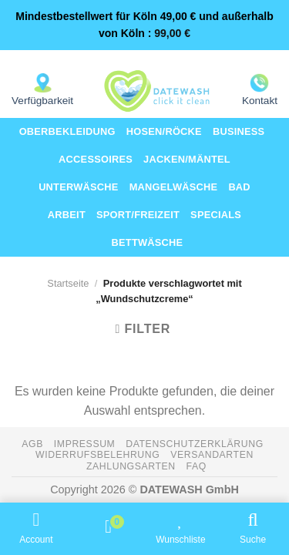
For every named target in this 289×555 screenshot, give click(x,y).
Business (238, 131)
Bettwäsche (147, 242)
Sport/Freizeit (138, 214)
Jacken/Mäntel (186, 159)
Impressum (85, 444)
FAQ (197, 466)
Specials (215, 214)
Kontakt (259, 100)
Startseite (68, 283)
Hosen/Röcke (164, 131)
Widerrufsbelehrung (97, 454)
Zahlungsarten (131, 466)
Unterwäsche (79, 187)
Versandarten (212, 454)
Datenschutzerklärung (195, 444)
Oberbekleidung (67, 131)
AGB (32, 444)
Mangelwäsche (173, 187)
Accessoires (96, 159)
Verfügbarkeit (42, 100)
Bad (239, 187)
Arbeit (67, 214)
